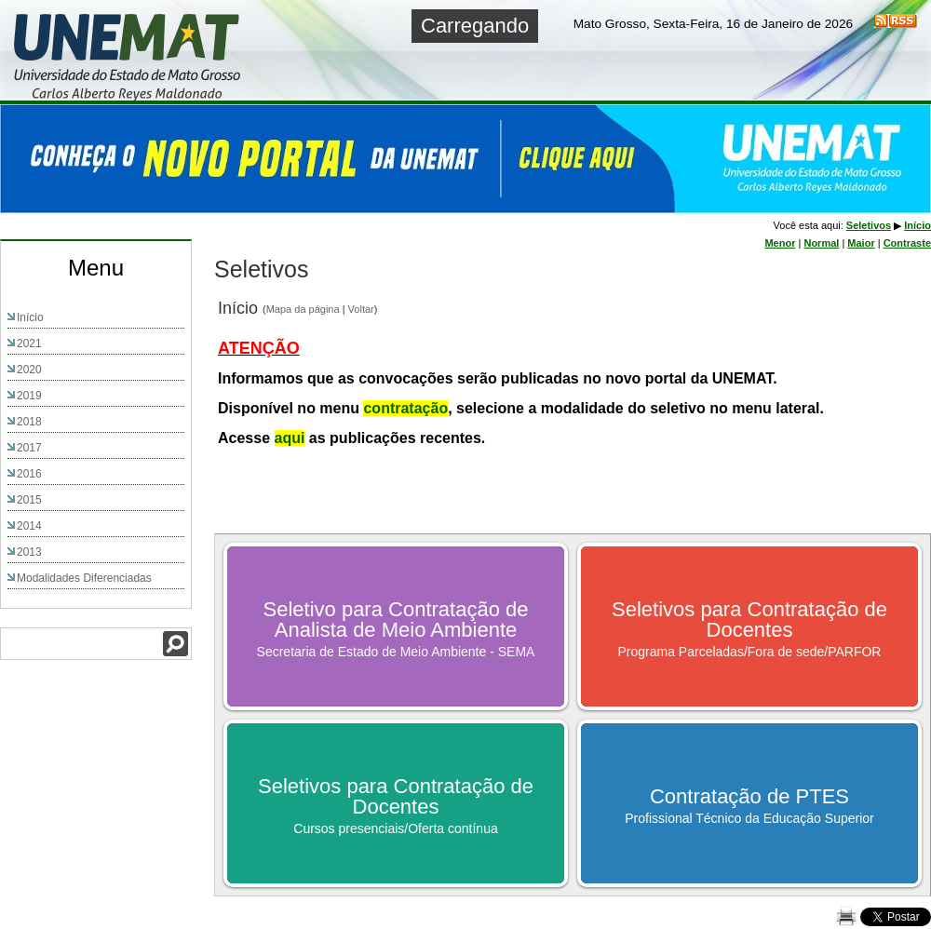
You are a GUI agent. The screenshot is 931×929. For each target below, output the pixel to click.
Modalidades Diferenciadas (84, 578)
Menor (779, 243)
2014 (29, 525)
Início (30, 317)
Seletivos (868, 225)
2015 (29, 499)
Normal (821, 243)
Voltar (361, 309)
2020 (29, 369)
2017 (29, 447)
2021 (29, 343)
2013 (29, 552)
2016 (29, 473)
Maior (860, 243)
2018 (29, 421)
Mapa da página (303, 309)
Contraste (907, 243)
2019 (29, 395)
